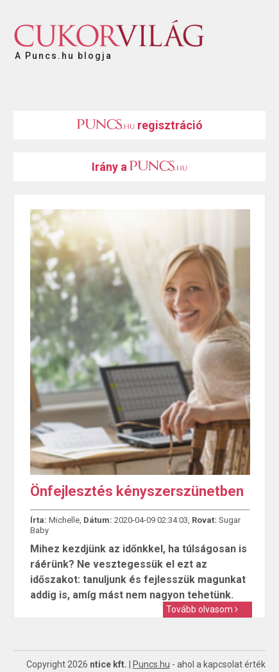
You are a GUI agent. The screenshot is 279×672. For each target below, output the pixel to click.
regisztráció (140, 125)
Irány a (139, 166)
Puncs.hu (151, 664)
